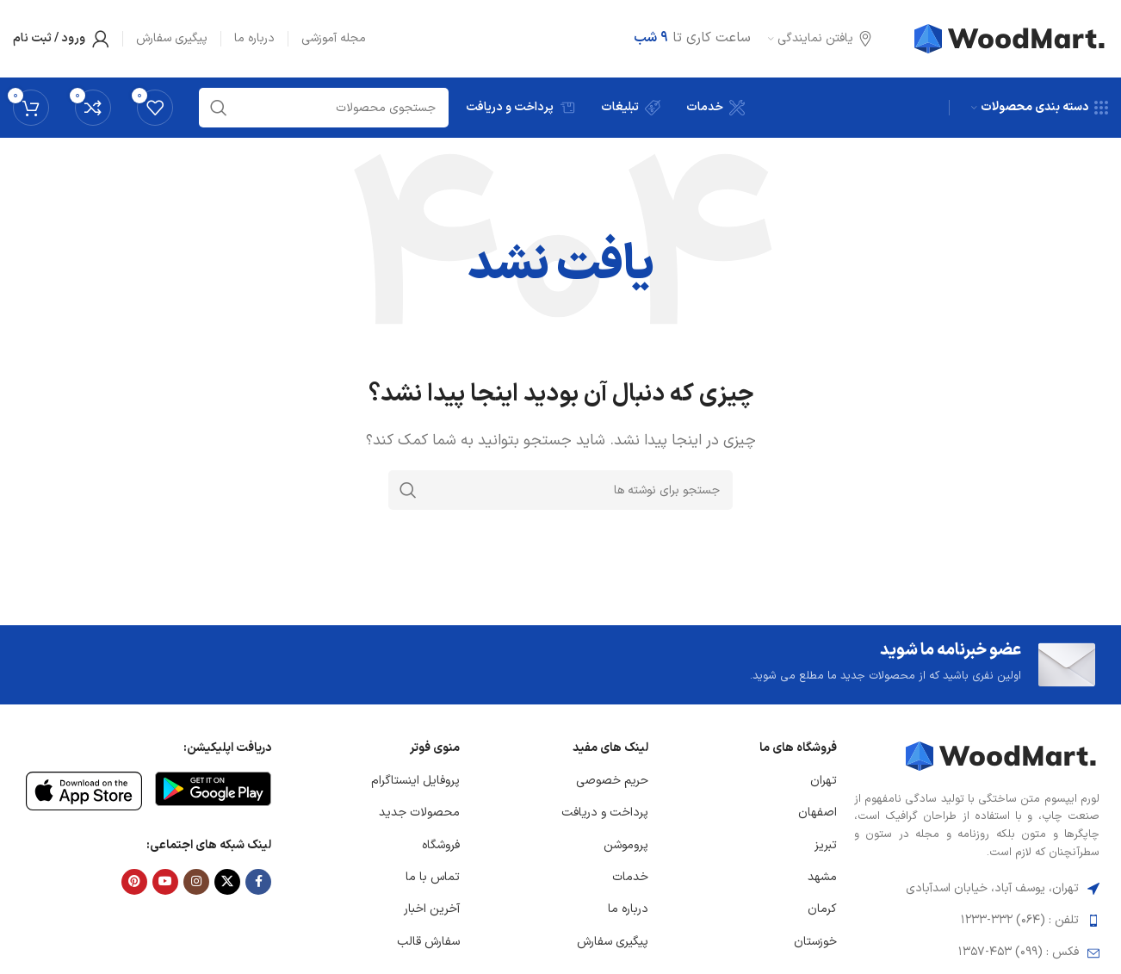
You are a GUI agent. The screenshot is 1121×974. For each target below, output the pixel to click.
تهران (823, 781)
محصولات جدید (419, 812)
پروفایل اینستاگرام (415, 781)
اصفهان (817, 812)
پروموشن (626, 845)
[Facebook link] (258, 882)
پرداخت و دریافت (604, 812)
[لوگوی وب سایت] (1011, 38)
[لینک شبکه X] (227, 882)
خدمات (630, 877)
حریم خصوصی (612, 781)
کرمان (822, 909)
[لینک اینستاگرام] (196, 882)
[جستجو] (560, 490)
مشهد (822, 877)
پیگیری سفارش (612, 942)
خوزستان (815, 942)
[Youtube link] (165, 882)
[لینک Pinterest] (134, 882)
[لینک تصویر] (1002, 755)
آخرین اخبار (432, 909)
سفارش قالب (428, 942)
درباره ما (628, 909)
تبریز (825, 845)
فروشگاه (441, 845)
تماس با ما (433, 877)
